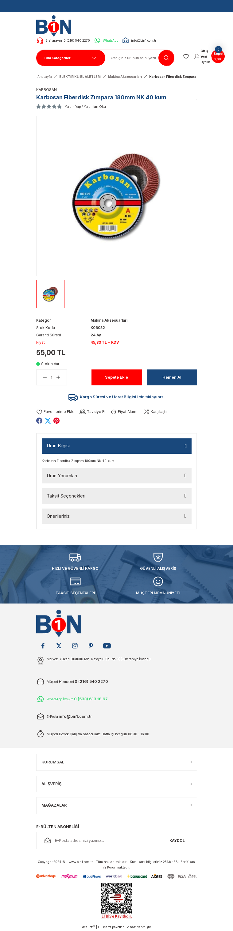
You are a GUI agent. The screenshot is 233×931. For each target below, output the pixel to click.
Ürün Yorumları (62, 476)
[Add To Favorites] (55, 412)
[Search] (140, 58)
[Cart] (218, 56)
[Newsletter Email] (116, 840)
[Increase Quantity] (61, 377)
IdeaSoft (88, 927)
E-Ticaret (104, 927)
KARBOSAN (46, 89)
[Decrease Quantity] (41, 377)
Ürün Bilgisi (58, 445)
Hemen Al (171, 377)
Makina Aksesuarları (109, 320)
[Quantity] (51, 377)
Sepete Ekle (116, 377)
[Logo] (55, 26)
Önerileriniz (58, 516)
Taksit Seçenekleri (66, 496)
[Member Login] (202, 56)
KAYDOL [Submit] (177, 840)
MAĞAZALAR (54, 805)
